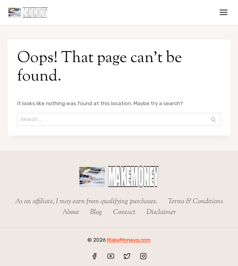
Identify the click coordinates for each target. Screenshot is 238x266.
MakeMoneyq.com (129, 240)
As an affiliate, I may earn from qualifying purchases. (86, 202)
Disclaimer (161, 212)
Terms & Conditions (195, 202)
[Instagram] (143, 256)
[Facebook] (94, 256)
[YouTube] (110, 256)
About (70, 212)
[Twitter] (127, 256)
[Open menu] (223, 12)
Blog (96, 212)
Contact (124, 212)
